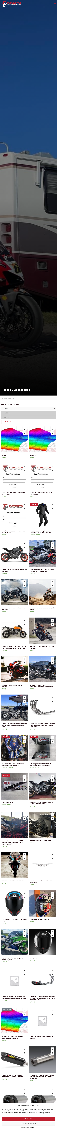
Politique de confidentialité (27, 1127)
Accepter (28, 1119)
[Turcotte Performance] (11, 4)
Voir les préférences (28, 1123)
